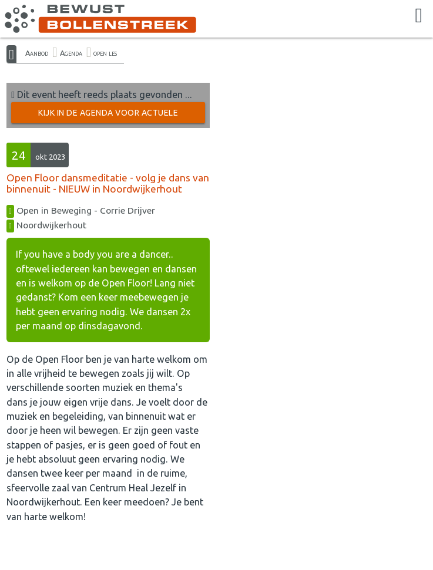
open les (105, 53)
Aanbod (36, 53)
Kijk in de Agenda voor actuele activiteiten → (108, 115)
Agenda (71, 53)
